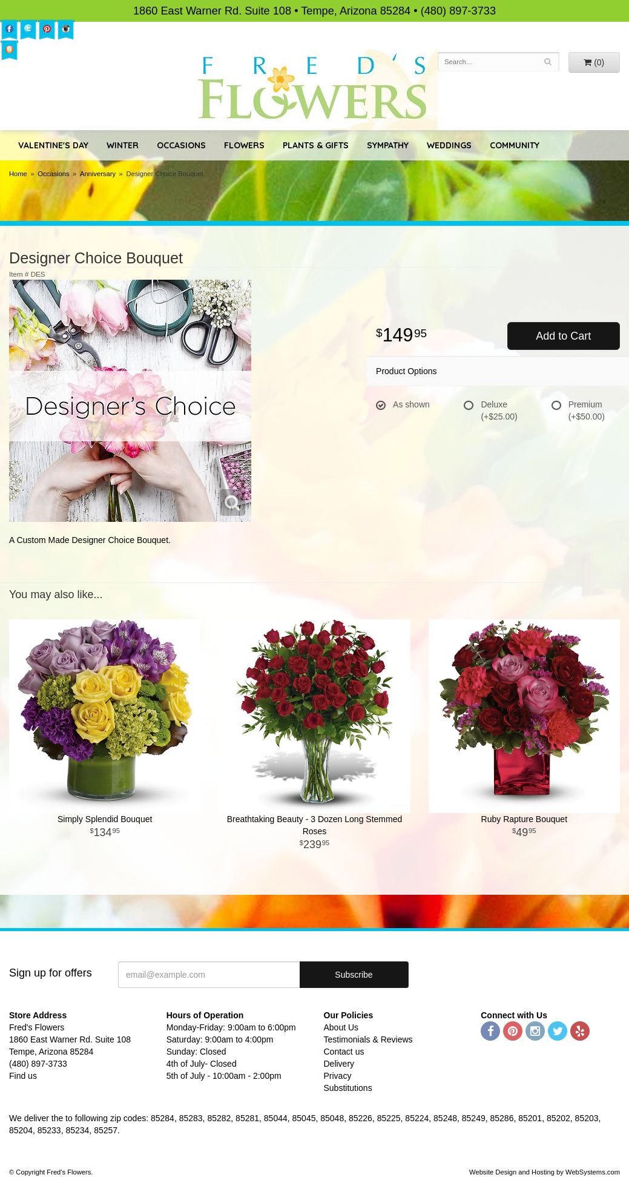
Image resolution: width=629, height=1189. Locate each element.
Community (514, 145)
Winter (123, 145)
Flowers (244, 145)
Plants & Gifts (316, 145)
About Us (341, 1027)
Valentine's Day (53, 145)
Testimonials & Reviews (368, 1039)
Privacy (338, 1076)
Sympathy (388, 145)
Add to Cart (563, 336)
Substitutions (348, 1088)
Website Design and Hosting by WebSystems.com (544, 1172)
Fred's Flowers (314, 88)
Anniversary (98, 173)
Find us (23, 1076)
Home (18, 173)
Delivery (339, 1064)
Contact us (344, 1051)
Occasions (181, 145)
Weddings (449, 145)
